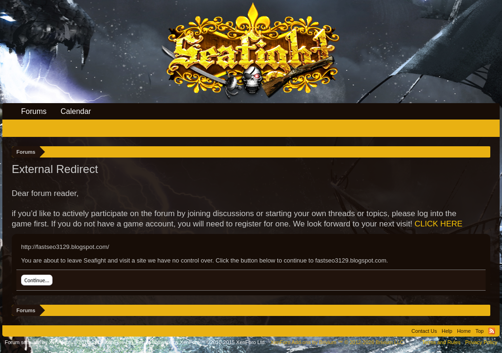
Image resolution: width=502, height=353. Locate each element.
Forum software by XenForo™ (201, 342)
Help (447, 331)
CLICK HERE (439, 223)
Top (479, 331)
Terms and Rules (441, 342)
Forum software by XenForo (70, 342)
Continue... (36, 280)
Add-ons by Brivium (337, 342)
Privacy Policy (481, 342)
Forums (33, 111)
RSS (491, 331)
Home (464, 331)
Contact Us (424, 331)
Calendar (75, 111)
